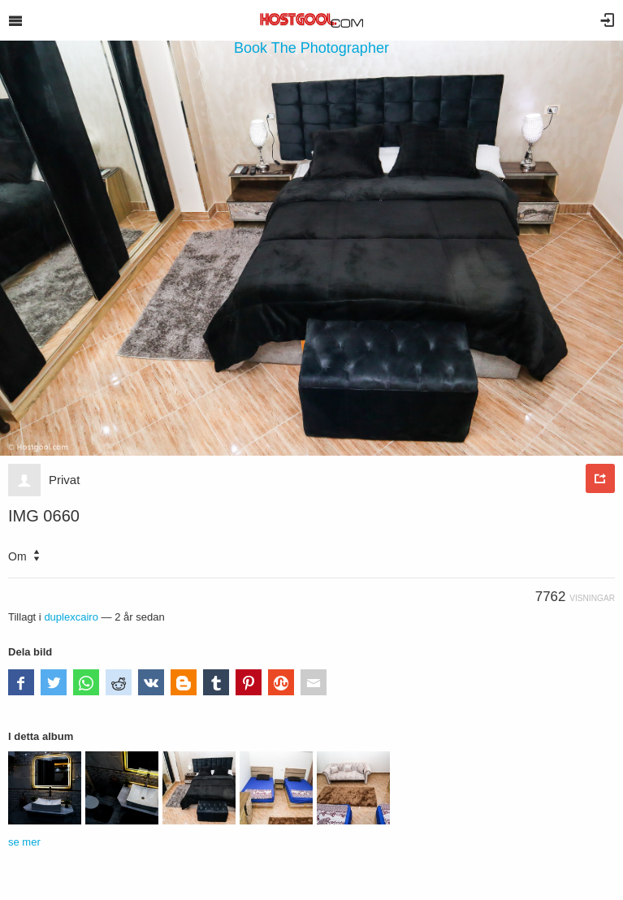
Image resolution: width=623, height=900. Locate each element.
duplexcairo (71, 617)
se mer (24, 842)
